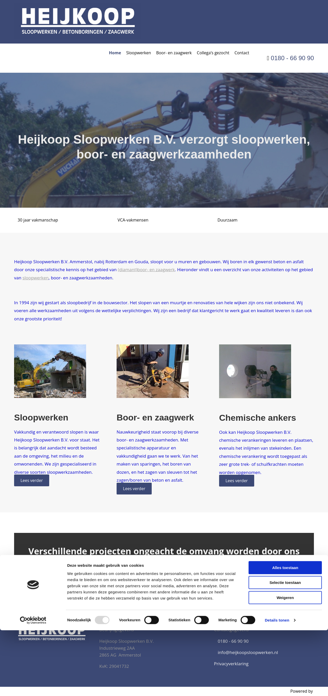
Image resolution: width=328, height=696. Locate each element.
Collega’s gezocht (213, 53)
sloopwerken (36, 278)
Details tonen (277, 686)
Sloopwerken (138, 53)
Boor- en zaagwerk (174, 53)
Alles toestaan (285, 633)
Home (115, 53)
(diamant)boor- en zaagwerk (146, 269)
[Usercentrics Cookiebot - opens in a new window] (33, 686)
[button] (31, 480)
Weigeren (285, 663)
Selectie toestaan (285, 648)
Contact (241, 53)
